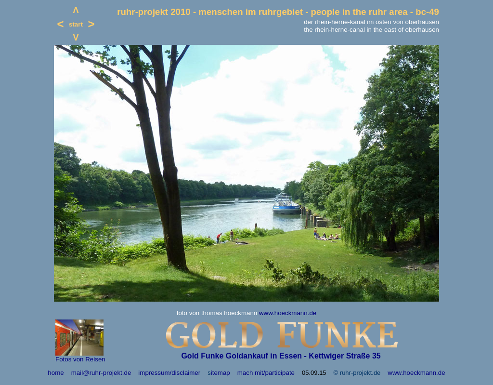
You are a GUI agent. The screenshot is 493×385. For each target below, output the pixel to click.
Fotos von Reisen (80, 359)
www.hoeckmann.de (287, 313)
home (56, 372)
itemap (220, 372)
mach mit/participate (266, 372)
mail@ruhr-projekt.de (101, 372)
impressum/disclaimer (169, 372)
